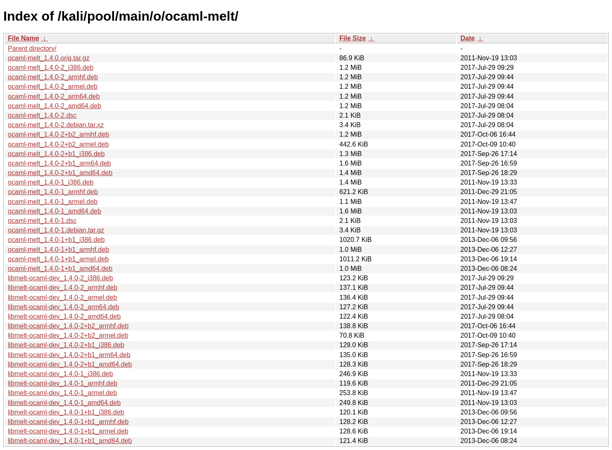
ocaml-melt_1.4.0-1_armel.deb (53, 201)
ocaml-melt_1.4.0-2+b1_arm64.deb (59, 163)
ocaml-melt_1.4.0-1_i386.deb (50, 182)
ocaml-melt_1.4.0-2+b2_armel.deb (58, 144)
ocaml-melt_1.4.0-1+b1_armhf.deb (58, 249)
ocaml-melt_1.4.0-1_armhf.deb (53, 191)
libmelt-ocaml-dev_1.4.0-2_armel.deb (62, 297)
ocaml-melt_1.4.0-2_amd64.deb (54, 105)
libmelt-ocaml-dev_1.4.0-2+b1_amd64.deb (70, 364)
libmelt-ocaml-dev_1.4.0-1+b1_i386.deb (66, 412)
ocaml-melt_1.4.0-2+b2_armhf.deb (58, 134)
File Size (352, 38)
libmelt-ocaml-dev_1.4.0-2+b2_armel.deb (68, 335)
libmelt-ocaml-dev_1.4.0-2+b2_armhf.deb (68, 325)
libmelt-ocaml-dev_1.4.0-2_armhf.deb (62, 287)
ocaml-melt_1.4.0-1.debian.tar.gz (56, 230)
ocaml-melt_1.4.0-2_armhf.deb (53, 77)
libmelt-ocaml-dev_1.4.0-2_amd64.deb (64, 316)
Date (467, 38)
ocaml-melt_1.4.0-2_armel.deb (53, 86)
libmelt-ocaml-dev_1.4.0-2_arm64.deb (63, 306)
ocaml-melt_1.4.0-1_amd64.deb (54, 211)
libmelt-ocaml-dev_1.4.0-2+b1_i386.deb (66, 344)
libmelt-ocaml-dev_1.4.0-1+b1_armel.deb (68, 431)
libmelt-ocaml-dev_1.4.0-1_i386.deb (60, 373)
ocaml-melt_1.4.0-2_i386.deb (50, 67)
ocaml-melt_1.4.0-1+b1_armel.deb (58, 259)
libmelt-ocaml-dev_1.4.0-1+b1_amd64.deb (70, 440)
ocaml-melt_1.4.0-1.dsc (42, 220)
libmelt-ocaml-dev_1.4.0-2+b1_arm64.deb (69, 354)
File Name (23, 38)
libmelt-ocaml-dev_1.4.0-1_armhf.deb (62, 383)
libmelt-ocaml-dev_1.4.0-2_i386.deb (60, 278)
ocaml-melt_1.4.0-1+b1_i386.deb (56, 239)
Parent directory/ (32, 48)
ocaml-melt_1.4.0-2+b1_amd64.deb (60, 172)
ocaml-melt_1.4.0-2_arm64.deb (54, 96)
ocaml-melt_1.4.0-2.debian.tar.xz (56, 124)
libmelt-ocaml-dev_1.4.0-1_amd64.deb (64, 402)
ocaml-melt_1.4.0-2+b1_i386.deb (56, 153)
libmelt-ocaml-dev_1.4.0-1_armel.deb (62, 392)
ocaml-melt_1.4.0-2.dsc (42, 115)
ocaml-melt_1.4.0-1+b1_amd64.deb (60, 268)
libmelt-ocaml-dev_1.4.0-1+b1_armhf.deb (68, 421)
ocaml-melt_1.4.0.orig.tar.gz (48, 58)
